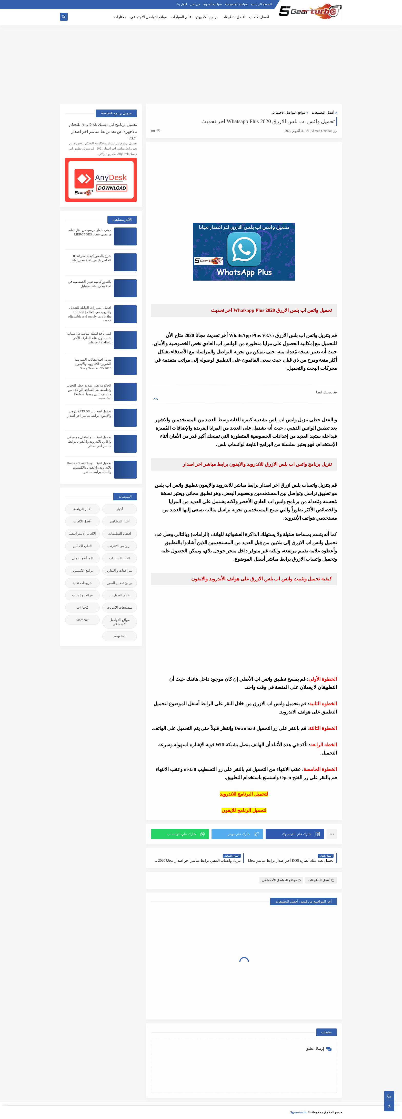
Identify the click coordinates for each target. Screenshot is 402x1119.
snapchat (119, 636)
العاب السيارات (119, 558)
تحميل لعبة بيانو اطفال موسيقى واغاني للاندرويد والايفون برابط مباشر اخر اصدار (89, 441)
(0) (155, 131)
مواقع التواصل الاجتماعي (148, 17)
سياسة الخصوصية (236, 4)
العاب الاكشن (82, 546)
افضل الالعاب (259, 17)
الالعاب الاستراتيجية (82, 534)
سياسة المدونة (212, 4)
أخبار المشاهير (119, 521)
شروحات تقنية (82, 583)
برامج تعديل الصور (120, 583)
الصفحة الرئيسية (261, 4)
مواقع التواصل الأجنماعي (288, 112)
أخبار (119, 509)
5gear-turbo (298, 1112)
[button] (295, 834)
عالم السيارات (181, 17)
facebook (82, 620)
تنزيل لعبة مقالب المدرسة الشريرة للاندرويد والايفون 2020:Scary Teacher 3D (93, 364)
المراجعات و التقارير (120, 570)
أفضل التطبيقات (322, 112)
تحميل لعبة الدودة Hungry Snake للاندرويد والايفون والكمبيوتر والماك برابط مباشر (89, 467)
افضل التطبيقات (233, 17)
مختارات (120, 17)
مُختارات (82, 607)
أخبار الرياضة (82, 509)
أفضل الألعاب (82, 521)
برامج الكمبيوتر (206, 17)
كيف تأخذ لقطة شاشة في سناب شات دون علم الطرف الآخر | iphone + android (89, 338)
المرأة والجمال (82, 558)
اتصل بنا (182, 4)
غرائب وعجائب (82, 595)
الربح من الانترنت (120, 546)
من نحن (195, 4)
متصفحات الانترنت (119, 607)
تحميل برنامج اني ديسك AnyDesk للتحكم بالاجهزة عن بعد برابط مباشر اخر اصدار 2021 (103, 131)
